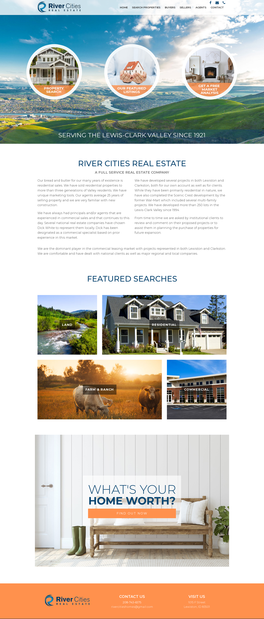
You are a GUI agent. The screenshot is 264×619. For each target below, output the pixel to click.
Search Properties (154, 7)
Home (134, 7)
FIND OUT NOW (132, 513)
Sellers (189, 7)
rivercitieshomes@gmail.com (132, 606)
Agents (204, 7)
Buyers (176, 7)
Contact (218, 7)
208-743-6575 (132, 602)
